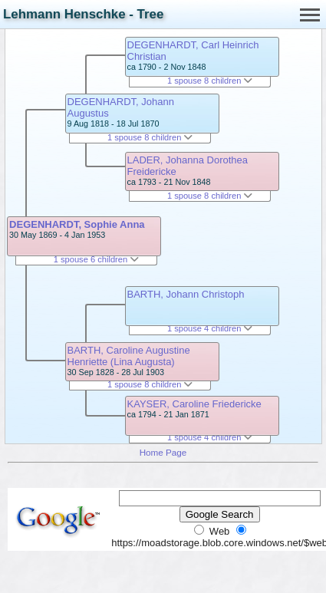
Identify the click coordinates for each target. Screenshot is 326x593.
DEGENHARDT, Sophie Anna (76, 224)
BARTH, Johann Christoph (186, 294)
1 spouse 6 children (97, 259)
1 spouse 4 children (210, 328)
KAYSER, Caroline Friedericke (194, 404)
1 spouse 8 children (150, 137)
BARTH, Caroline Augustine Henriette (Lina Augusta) (129, 355)
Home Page (163, 452)
